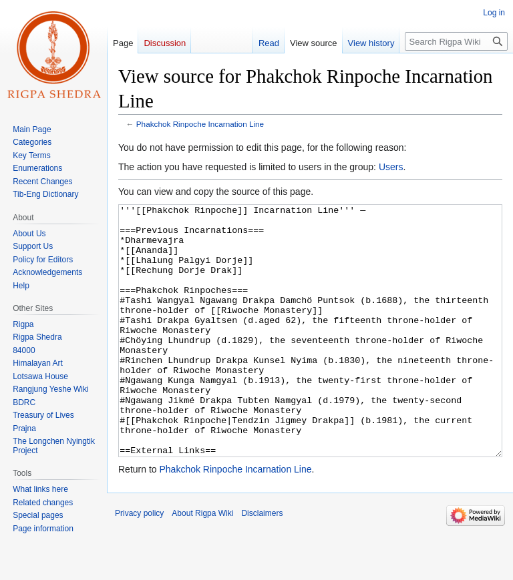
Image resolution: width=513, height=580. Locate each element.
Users (391, 167)
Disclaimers (262, 563)
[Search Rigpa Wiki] (456, 41)
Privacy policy (139, 563)
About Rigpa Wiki (202, 563)
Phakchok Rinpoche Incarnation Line (200, 123)
